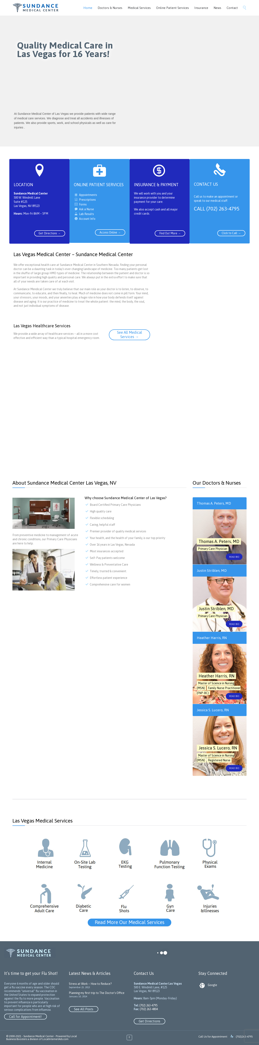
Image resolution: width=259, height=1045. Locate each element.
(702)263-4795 (244, 1036)
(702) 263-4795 (148, 1005)
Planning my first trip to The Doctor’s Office (96, 993)
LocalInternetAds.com (55, 1039)
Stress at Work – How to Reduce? (90, 983)
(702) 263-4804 (148, 1009)
